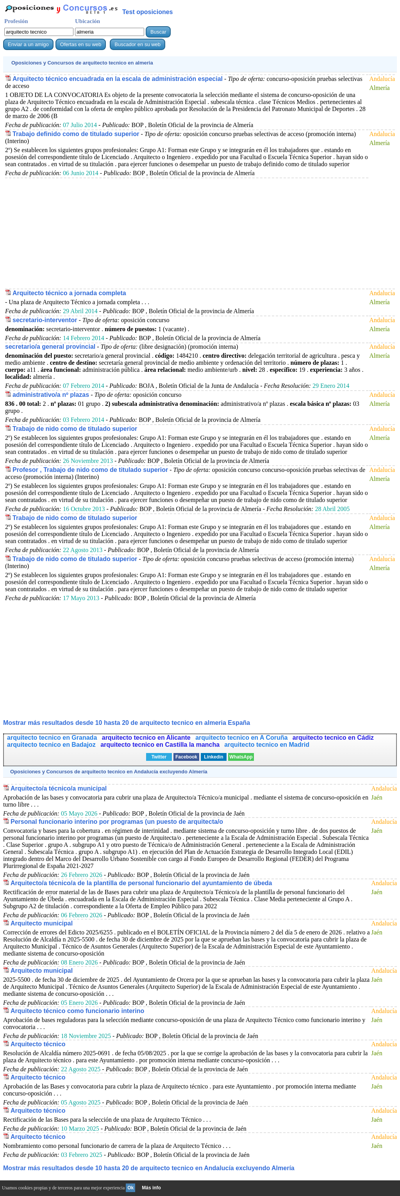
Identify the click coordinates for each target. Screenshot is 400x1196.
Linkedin (213, 757)
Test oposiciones (147, 12)
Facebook (186, 757)
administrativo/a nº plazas (50, 394)
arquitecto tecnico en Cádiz (333, 737)
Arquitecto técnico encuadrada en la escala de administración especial (117, 78)
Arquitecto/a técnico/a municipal (59, 788)
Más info (151, 1188)
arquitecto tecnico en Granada (53, 737)
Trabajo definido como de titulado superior (75, 134)
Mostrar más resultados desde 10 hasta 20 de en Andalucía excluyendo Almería (149, 1168)
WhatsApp (240, 757)
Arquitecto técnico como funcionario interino (77, 1011)
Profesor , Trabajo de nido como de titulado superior (90, 469)
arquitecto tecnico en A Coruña (242, 737)
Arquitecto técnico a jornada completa (69, 293)
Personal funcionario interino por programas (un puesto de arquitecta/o (117, 821)
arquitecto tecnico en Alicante (147, 737)
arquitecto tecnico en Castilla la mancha (160, 744)
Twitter (159, 757)
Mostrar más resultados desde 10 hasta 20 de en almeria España (126, 722)
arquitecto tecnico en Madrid (266, 744)
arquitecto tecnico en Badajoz (52, 744)
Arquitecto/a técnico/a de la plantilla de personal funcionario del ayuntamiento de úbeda (141, 883)
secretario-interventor (44, 320)
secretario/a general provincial (50, 346)
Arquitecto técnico (38, 1044)
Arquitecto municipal (42, 923)
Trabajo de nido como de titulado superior (74, 428)
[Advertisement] (186, 233)
